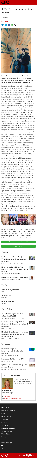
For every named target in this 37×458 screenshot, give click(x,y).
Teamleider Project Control (10, 290)
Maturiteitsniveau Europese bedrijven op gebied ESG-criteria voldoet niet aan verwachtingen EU (14, 334)
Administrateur (6, 295)
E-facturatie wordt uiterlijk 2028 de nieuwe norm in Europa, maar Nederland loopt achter (14, 324)
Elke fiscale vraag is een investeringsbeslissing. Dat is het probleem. (12, 351)
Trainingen (4, 419)
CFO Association (6, 416)
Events (3, 413)
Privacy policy (5, 437)
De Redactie (5, 21)
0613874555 (8, 396)
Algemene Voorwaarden (8, 440)
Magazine (4, 422)
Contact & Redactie (7, 431)
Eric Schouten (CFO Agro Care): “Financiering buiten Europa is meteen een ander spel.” (13, 259)
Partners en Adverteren (8, 411)
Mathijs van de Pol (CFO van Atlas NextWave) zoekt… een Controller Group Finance (14, 269)
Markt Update (6, 309)
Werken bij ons (5, 434)
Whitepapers (6, 344)
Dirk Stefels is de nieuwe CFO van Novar (14, 277)
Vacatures (5, 285)
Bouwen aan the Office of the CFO (12, 359)
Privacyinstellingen (7, 443)
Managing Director (7, 301)
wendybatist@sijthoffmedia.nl (13, 398)
